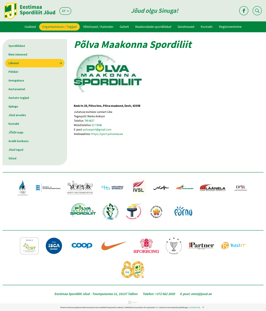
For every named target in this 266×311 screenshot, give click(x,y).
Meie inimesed (17, 54)
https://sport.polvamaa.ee (107, 134)
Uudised (30, 26)
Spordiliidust (16, 46)
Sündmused (186, 26)
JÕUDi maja (15, 132)
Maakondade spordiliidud (153, 26)
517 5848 (97, 125)
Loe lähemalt (194, 307)
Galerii (124, 26)
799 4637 (89, 121)
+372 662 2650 (165, 294)
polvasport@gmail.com (97, 129)
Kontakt (207, 26)
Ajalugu (13, 106)
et (64, 11)
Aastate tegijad (18, 98)
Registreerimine (230, 26)
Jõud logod (15, 150)
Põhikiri (13, 72)
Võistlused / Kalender (98, 26)
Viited (12, 158)
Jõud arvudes (17, 115)
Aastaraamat (16, 89)
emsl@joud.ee (201, 294)
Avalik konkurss (18, 141)
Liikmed (13, 63)
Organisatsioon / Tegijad (59, 26)
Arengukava (16, 80)
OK (156, 307)
